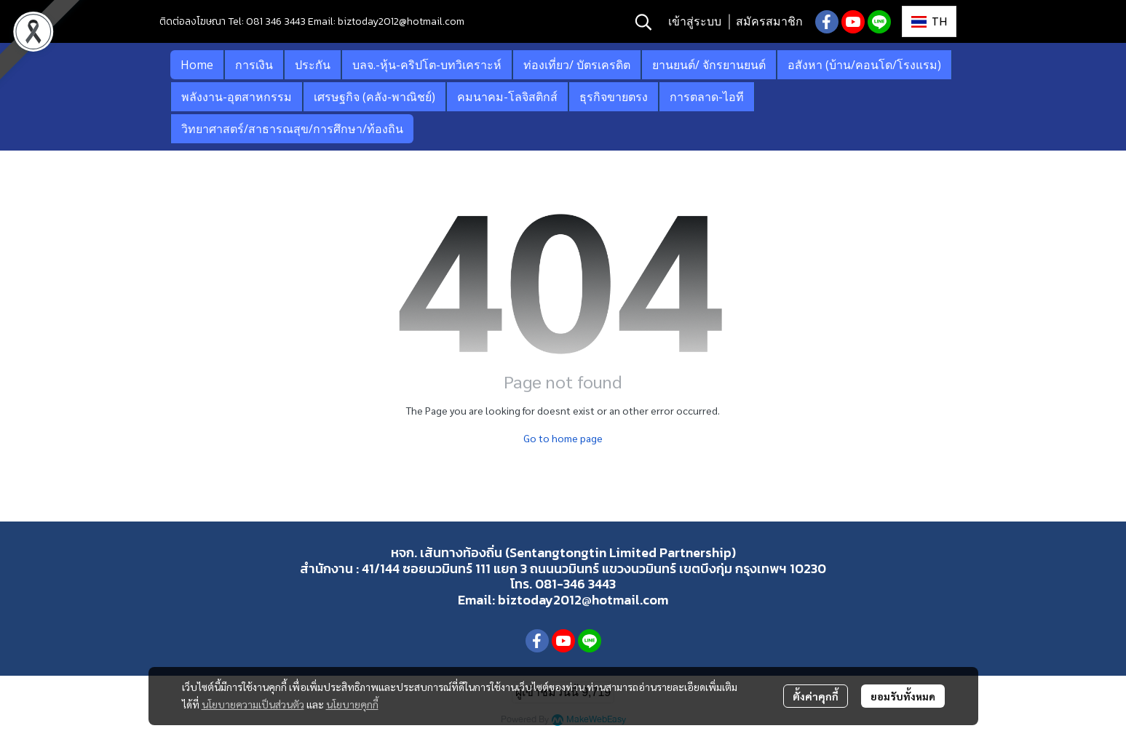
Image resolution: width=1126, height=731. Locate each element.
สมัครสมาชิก (769, 21)
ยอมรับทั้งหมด (903, 696)
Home (197, 65)
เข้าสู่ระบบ (694, 21)
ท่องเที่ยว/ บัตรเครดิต (576, 65)
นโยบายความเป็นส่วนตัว (253, 704)
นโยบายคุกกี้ (352, 704)
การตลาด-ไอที (707, 97)
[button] (643, 21)
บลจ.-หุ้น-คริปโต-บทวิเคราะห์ (426, 65)
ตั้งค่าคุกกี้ (815, 696)
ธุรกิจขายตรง (613, 97)
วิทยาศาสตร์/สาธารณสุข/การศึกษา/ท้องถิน (292, 129)
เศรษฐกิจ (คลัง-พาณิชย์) (374, 97)
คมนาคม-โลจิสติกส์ (507, 97)
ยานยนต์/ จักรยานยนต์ (709, 65)
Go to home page (563, 437)
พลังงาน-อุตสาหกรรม (236, 97)
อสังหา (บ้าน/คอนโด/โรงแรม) (864, 65)
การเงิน (254, 65)
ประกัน (312, 65)
